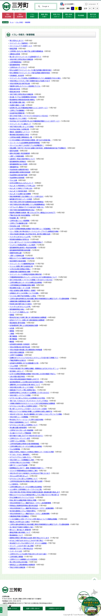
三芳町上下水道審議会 (17, 110)
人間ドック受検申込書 (17, 255)
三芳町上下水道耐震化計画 (18, 223)
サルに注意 (13, 180)
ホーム (12, 22)
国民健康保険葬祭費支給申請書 (20, 250)
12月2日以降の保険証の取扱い (20, 269)
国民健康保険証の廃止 (17, 309)
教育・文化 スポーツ (56, 15)
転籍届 (12, 315)
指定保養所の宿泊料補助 (18, 261)
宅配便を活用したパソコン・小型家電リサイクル (25, 86)
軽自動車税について (16, 535)
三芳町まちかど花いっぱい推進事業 (21, 430)
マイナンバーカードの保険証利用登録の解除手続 (26, 274)
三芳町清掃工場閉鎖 (16, 556)
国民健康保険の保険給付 (18, 161)
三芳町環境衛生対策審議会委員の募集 (22, 285)
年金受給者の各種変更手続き (19, 169)
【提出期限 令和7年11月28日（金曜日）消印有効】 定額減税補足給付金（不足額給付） (38, 148)
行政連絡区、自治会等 (17, 75)
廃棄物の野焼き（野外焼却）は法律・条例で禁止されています (29, 538)
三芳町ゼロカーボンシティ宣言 (20, 438)
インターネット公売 (16, 551)
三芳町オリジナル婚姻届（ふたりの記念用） (23, 559)
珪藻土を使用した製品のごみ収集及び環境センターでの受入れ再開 (32, 452)
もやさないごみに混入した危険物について (24, 425)
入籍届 (12, 333)
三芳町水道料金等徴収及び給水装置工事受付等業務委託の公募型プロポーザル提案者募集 (39, 298)
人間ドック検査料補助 (17, 156)
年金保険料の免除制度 (17, 177)
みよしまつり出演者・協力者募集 (20, 194)
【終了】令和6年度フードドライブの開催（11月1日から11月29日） (31, 280)
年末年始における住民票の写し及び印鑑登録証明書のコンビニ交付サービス (35, 121)
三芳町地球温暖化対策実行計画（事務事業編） (24, 444)
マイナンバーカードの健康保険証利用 (22, 263)
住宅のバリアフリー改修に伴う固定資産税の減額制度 (27, 320)
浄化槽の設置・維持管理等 (18, 427)
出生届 (12, 328)
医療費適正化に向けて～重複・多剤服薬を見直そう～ (27, 468)
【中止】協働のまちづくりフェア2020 (22, 497)
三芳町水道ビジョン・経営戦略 (19, 220)
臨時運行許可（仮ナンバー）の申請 (21, 199)
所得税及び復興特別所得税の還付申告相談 (24, 505)
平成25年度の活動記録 (17, 567)
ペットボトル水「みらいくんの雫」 (20, 237)
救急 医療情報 (20, 15)
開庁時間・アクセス (11, 608)
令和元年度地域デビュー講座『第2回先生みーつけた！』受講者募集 (32, 508)
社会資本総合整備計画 (17, 113)
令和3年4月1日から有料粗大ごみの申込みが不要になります (30, 473)
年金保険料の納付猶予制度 (18, 175)
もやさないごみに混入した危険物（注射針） (24, 406)
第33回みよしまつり (16, 40)
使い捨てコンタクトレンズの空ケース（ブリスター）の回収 (28, 409)
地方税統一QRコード (17, 371)
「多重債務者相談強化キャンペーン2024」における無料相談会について (33, 277)
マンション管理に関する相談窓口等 (21, 266)
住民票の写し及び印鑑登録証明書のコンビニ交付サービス (29, 108)
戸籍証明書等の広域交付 (18, 360)
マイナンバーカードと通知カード (20, 124)
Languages (92, 4)
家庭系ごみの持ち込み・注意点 (20, 522)
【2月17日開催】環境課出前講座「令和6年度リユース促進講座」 (30, 229)
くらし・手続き (19, 22)
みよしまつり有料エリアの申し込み (21, 188)
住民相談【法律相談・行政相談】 (20, 344)
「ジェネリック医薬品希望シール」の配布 (22, 245)
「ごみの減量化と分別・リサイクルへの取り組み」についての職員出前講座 (33, 519)
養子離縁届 (13, 339)
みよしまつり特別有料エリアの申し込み (22, 185)
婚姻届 (12, 331)
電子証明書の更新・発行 (17, 102)
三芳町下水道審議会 (16, 355)
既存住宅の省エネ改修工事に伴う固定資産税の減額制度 (28, 317)
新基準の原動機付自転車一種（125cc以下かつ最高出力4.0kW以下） (32, 212)
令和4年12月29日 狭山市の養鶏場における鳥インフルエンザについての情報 (36, 414)
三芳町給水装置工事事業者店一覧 (21, 137)
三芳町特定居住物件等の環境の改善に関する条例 (26, 481)
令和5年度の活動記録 (17, 352)
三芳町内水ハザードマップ (18, 67)
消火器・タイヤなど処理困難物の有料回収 (23, 97)
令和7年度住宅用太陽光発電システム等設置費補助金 (27, 204)
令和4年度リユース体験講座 (19, 417)
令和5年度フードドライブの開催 (20, 395)
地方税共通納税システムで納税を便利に (23, 511)
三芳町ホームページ (55, 608)
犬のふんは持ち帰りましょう (19, 476)
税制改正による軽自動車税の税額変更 (22, 564)
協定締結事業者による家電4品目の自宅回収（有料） (26, 382)
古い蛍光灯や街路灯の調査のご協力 (21, 527)
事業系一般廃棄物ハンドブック (20, 132)
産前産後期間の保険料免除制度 (20, 172)
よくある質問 (69, 4)
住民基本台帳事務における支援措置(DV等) (24, 363)
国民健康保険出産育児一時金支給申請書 (23, 247)
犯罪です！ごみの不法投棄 (18, 465)
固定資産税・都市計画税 (17, 323)
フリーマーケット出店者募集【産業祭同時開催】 (25, 143)
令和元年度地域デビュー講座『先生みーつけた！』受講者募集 (30, 513)
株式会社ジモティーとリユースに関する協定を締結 (26, 419)
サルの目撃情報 (15, 449)
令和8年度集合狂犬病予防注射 (20, 83)
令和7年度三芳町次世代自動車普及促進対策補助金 (26, 202)
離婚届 (12, 341)
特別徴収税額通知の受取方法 (19, 239)
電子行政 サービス (93, 15)
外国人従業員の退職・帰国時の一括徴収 (23, 290)
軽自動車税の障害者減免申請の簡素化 (22, 99)
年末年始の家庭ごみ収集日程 (19, 129)
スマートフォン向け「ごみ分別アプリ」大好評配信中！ (27, 145)
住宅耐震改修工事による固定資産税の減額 (24, 325)
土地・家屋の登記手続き (17, 376)
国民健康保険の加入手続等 (18, 164)
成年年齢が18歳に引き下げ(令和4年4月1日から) (26, 435)
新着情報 (27, 22)
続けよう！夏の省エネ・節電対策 (20, 530)
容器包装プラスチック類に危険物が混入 (23, 390)
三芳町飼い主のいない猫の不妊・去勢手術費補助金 (26, 51)
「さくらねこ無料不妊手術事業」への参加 (23, 296)
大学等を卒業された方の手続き (20, 462)
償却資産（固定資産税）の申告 (19, 134)
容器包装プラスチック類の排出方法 (21, 548)
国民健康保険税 (15, 65)
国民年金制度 (14, 151)
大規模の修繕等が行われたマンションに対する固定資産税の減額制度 (32, 403)
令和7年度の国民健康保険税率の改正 (22, 210)
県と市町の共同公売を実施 (18, 562)
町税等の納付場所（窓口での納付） (21, 304)
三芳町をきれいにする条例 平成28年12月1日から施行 (28, 554)
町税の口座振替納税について (19, 422)
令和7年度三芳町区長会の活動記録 (21, 94)
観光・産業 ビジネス (68, 15)
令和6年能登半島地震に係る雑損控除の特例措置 (26, 349)
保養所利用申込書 (15, 253)
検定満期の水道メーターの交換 (20, 288)
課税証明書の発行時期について (20, 532)
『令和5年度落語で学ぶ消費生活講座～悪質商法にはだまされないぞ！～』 (34, 368)
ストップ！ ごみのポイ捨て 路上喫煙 (21, 546)
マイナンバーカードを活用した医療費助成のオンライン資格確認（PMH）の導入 (35, 78)
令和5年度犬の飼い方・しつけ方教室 (21, 387)
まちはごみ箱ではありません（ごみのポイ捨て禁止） (26, 540)
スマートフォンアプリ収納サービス (21, 46)
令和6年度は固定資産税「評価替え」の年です (24, 379)
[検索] (45, 6)
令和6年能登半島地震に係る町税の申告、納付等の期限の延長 (30, 234)
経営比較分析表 (15, 89)
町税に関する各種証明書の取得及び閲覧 (23, 500)
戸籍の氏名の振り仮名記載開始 (20, 215)
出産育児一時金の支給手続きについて (22, 159)
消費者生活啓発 (15, 54)
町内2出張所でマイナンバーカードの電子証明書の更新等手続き (31, 70)
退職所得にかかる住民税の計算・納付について (25, 384)
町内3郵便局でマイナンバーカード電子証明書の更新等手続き (30, 73)
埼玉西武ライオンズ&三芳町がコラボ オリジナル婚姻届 (28, 543)
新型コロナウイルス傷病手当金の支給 (22, 258)
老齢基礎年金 (14, 167)
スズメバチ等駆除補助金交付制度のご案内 (24, 470)
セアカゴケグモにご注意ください (20, 457)
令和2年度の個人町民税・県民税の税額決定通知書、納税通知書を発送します (35, 492)
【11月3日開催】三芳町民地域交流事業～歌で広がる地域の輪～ (30, 140)
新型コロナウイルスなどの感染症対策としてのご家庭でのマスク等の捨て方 (34, 495)
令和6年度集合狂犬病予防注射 (20, 347)
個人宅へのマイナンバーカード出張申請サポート (25, 56)
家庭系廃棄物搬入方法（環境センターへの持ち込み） (26, 196)
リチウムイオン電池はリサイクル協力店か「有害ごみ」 (27, 207)
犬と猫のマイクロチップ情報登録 (20, 433)
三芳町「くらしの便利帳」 (17, 441)
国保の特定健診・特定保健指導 (20, 153)
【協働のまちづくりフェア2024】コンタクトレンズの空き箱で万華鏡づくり (34, 357)
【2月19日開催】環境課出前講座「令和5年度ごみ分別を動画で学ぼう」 (33, 374)
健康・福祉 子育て (44, 15)
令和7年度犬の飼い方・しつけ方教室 (22, 126)
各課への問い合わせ (33, 608)
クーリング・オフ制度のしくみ (19, 312)
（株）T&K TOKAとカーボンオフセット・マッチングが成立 (29, 401)
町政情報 (81, 15)
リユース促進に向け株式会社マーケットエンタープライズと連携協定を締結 (34, 231)
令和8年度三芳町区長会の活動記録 (21, 59)
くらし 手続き (32, 15)
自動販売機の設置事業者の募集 (20, 271)
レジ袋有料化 (14, 484)
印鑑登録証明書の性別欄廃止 (19, 516)
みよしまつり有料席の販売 (18, 191)
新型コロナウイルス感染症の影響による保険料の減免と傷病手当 (31, 411)
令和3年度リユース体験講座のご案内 (22, 460)
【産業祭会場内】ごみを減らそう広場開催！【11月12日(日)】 (29, 392)
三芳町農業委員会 (15, 62)
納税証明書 (13, 48)
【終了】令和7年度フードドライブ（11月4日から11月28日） (29, 116)
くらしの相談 (14, 366)
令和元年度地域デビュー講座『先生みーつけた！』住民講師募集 (30, 503)
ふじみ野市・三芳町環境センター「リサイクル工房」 (26, 489)
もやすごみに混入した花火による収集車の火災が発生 (27, 398)
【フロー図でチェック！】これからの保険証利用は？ (26, 242)
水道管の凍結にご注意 (17, 105)
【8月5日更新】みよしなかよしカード (21, 183)
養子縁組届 (13, 336)
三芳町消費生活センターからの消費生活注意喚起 (26, 282)
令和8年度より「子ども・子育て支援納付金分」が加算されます (30, 81)
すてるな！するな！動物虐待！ (20, 454)
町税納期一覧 (14, 218)
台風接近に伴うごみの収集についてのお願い (24, 293)
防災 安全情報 (8, 15)
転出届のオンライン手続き (18, 118)
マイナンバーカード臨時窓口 (19, 43)
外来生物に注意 (15, 226)
